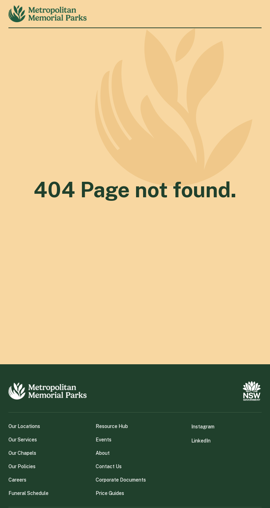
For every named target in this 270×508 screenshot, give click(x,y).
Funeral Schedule (28, 493)
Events (103, 439)
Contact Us (109, 466)
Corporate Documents (121, 479)
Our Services (22, 439)
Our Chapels (22, 453)
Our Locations (24, 426)
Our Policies (22, 466)
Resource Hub (112, 426)
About (103, 453)
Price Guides (110, 493)
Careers (17, 479)
